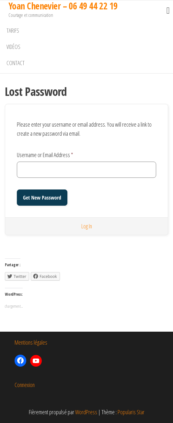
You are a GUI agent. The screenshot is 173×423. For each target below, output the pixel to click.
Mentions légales (31, 342)
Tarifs (12, 30)
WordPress (86, 412)
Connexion (25, 385)
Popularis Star (131, 412)
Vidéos (13, 47)
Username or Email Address (45, 155)
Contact (15, 63)
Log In (86, 226)
